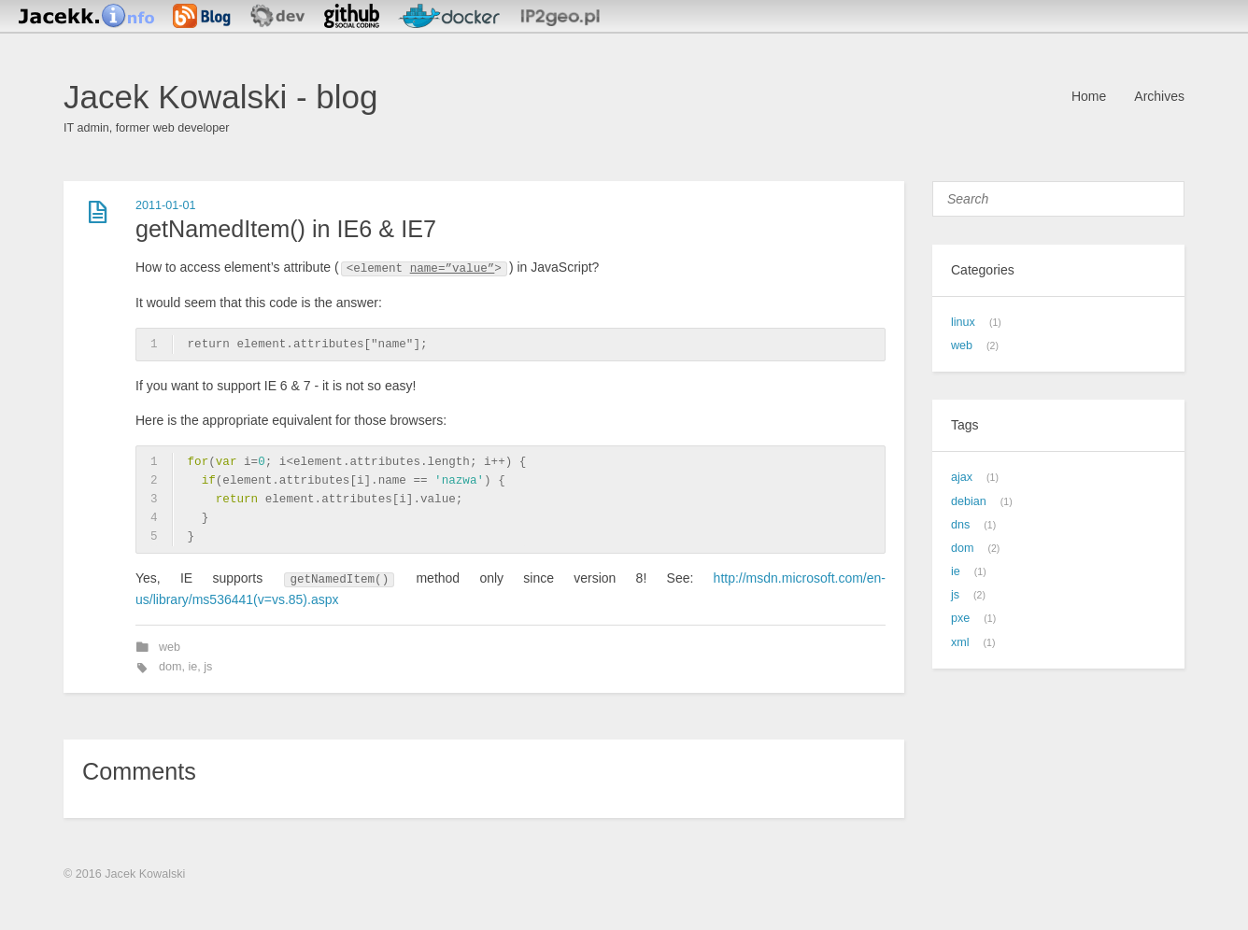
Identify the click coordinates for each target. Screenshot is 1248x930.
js (208, 666)
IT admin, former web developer (147, 127)
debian (968, 501)
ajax (961, 477)
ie (193, 666)
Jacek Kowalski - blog (221, 96)
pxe (960, 618)
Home (1088, 96)
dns (960, 524)
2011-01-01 (165, 205)
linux (963, 322)
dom (170, 666)
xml (960, 642)
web (169, 647)
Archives (1159, 96)
